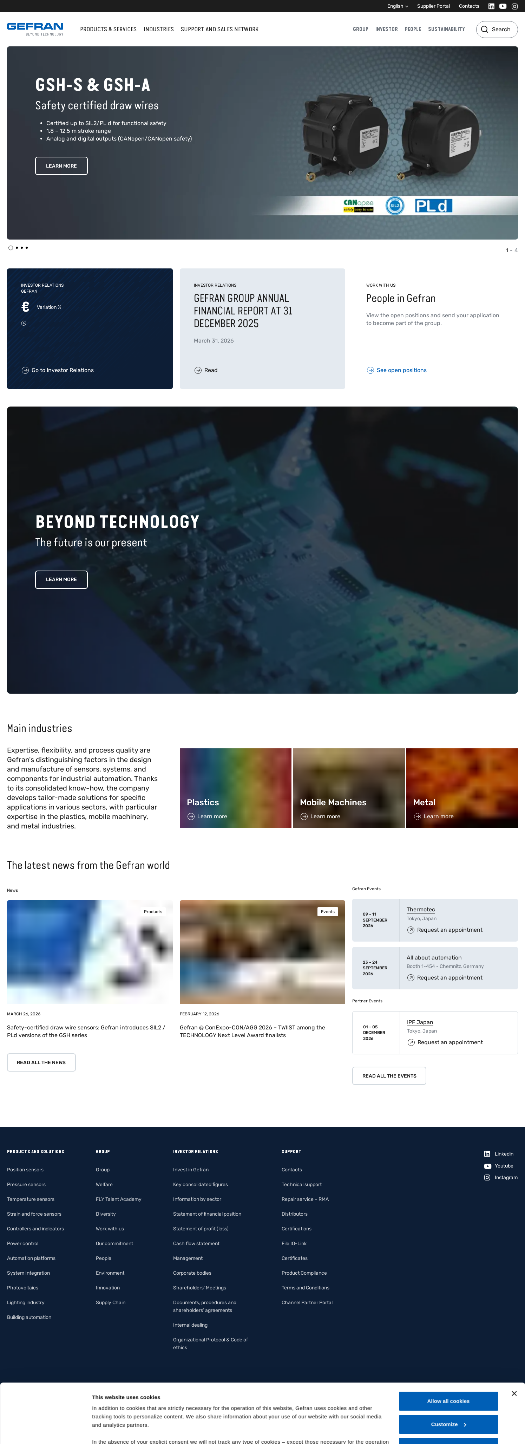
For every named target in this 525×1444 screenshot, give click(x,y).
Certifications (296, 1229)
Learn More (61, 166)
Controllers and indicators (35, 1229)
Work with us (110, 1229)
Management (188, 1258)
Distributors (295, 1214)
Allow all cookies (448, 1345)
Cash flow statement (196, 1244)
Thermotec (421, 909)
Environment (110, 1273)
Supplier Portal (433, 6)
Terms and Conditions (305, 1288)
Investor (386, 29)
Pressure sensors (26, 1185)
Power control (22, 1244)
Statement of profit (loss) (201, 1229)
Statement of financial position (207, 1214)
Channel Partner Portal (307, 1303)
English (395, 6)
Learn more (61, 580)
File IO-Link (294, 1244)
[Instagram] (512, 6)
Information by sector (197, 1199)
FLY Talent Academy (119, 1199)
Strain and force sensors (34, 1214)
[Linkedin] (489, 6)
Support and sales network (219, 29)
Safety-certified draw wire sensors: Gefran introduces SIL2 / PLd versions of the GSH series (86, 1031)
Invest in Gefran (191, 1170)
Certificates (295, 1258)
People (413, 29)
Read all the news (41, 1063)
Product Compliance (304, 1273)
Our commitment (114, 1244)
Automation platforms (31, 1258)
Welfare (104, 1185)
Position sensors (25, 1170)
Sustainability (446, 29)
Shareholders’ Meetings (199, 1288)
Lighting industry (26, 1303)
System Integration (28, 1273)
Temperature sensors (30, 1199)
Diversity (106, 1214)
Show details (108, 1430)
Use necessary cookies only (448, 1391)
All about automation (434, 957)
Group (360, 29)
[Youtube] (501, 6)
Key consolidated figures (200, 1185)
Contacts (469, 6)
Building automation (29, 1317)
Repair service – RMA (305, 1199)
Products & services (108, 29)
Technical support (302, 1185)
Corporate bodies (192, 1273)
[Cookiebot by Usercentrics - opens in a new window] (45, 1430)
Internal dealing (190, 1325)
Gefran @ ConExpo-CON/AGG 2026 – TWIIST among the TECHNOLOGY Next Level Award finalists (252, 1031)
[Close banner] (514, 1337)
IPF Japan (420, 1022)
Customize (448, 1369)
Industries (159, 29)
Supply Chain (110, 1303)
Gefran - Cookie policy (158, 1403)
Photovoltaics (22, 1288)
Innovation (108, 1288)
